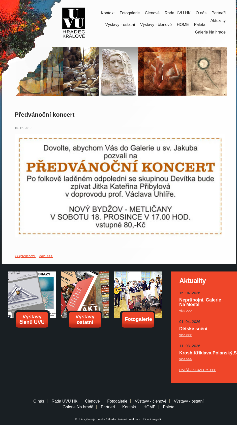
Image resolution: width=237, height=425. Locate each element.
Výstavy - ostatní (120, 24)
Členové (152, 13)
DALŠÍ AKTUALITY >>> (197, 370)
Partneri (108, 407)
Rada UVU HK (178, 13)
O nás (201, 13)
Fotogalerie (130, 13)
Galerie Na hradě (78, 407)
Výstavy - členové (156, 24)
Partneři (219, 13)
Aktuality (218, 20)
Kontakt (107, 13)
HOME (183, 24)
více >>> (185, 311)
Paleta (199, 24)
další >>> (46, 256)
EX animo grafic (151, 419)
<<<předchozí (25, 256)
